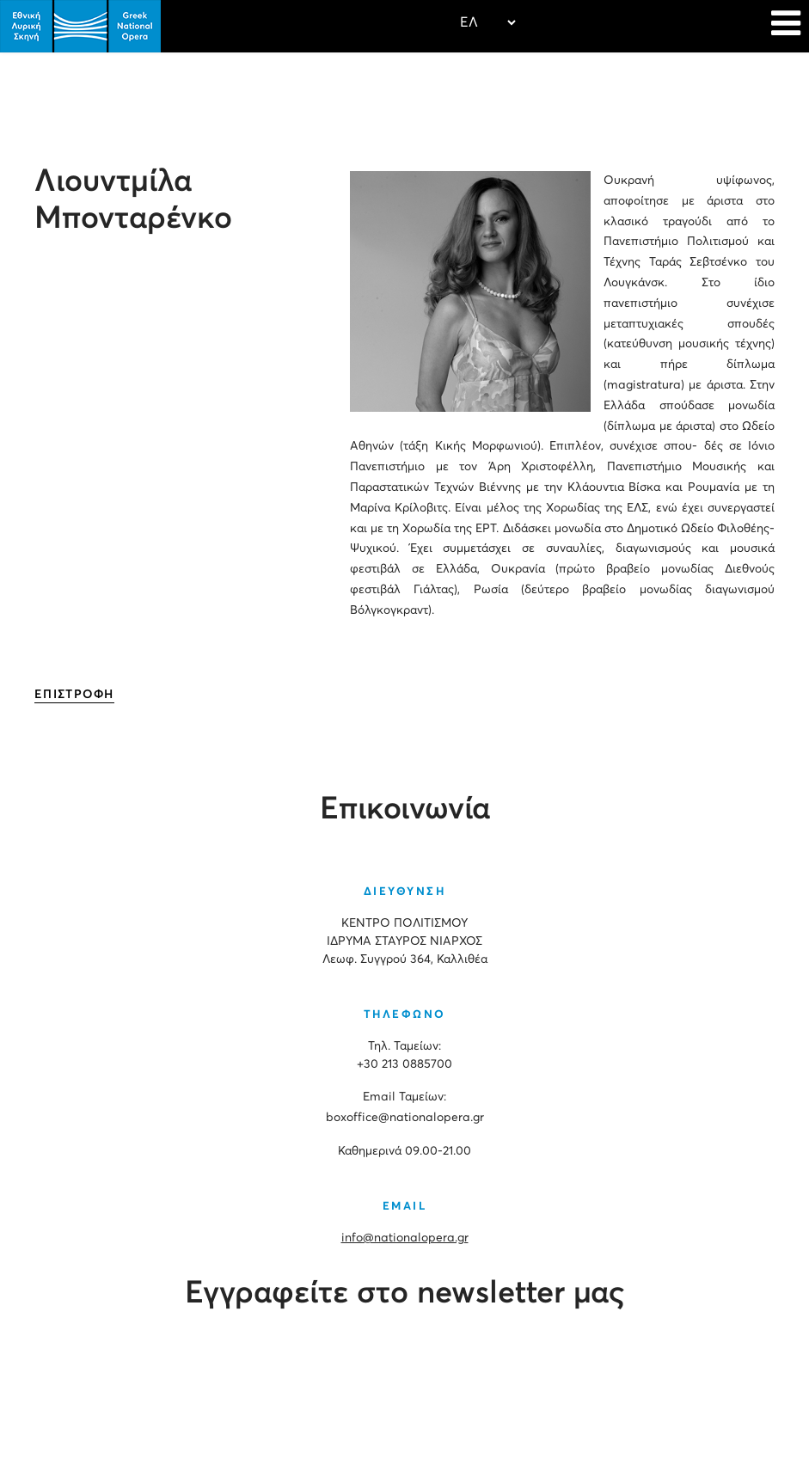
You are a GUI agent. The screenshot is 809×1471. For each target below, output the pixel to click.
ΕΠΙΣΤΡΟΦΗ (74, 695)
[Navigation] (785, 26)
